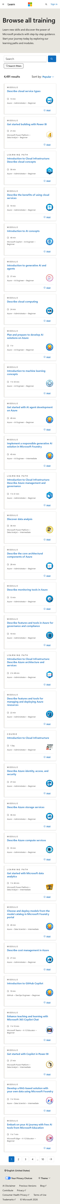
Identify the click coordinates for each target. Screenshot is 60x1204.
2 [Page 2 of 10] (18, 1159)
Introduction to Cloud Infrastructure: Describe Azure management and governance (28, 483)
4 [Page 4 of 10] (32, 1159)
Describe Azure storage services (25, 807)
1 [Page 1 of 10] (11, 1159)
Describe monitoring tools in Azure (27, 589)
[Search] (25, 59)
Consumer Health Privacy (15, 1194)
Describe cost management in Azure (28, 950)
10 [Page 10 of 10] (43, 1159)
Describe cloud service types (23, 91)
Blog (42, 1185)
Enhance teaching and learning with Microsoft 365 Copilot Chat (27, 1018)
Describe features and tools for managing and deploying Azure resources (25, 701)
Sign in (54, 4)
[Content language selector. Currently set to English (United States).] (17, 1170)
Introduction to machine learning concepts (26, 372)
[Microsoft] (30, 4)
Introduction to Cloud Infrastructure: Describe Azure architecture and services (28, 662)
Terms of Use (40, 1194)
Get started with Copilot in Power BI (28, 1053)
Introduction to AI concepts (23, 231)
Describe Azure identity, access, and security (27, 772)
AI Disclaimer (9, 1185)
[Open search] (46, 4)
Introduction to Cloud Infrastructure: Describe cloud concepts (28, 160)
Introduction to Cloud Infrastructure (28, 737)
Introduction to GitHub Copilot (25, 983)
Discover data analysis (19, 519)
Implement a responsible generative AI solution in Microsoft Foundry (29, 445)
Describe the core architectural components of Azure (25, 555)
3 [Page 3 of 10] (25, 1159)
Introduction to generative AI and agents (26, 267)
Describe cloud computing (22, 301)
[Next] (50, 1159)
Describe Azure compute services (26, 840)
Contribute (8, 1190)
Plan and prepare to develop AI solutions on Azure (25, 336)
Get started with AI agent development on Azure (30, 409)
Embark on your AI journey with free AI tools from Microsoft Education (29, 1126)
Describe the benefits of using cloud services (28, 196)
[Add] (47, 110)
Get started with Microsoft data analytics (25, 875)
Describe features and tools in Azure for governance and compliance (30, 624)
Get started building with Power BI (27, 124)
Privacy (20, 1190)
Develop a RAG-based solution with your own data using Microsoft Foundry (30, 1090)
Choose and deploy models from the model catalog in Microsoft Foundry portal (28, 914)
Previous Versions (27, 1185)
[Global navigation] (3, 4)
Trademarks (8, 1199)
